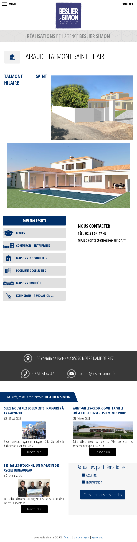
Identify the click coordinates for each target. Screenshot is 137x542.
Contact (67, 537)
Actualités (92, 475)
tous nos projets (34, 220)
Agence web (97, 537)
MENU (12, 4)
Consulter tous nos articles (103, 495)
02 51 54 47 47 (43, 373)
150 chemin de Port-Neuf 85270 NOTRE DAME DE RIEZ (74, 358)
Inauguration (94, 482)
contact (127, 4)
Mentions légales (81, 537)
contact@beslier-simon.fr (107, 240)
